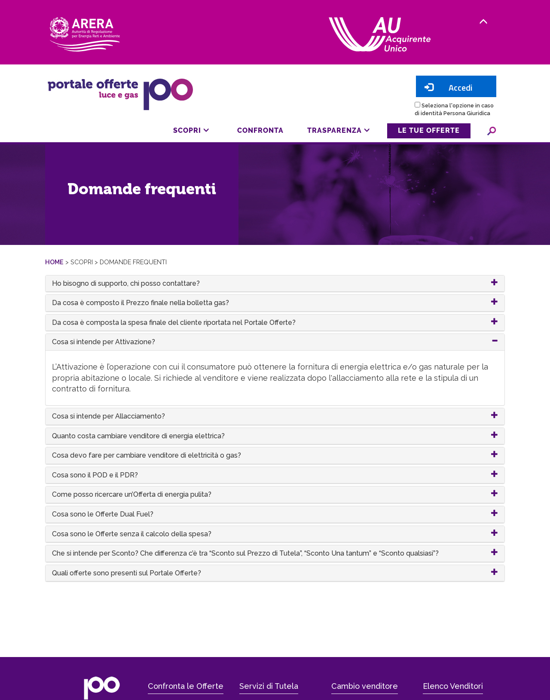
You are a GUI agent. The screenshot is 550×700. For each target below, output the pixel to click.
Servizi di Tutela (268, 686)
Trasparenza (338, 130)
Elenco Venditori (453, 686)
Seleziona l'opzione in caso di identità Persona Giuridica (454, 109)
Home (54, 262)
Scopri (191, 130)
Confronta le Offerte (185, 686)
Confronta (260, 130)
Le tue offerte (429, 130)
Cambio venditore (364, 686)
